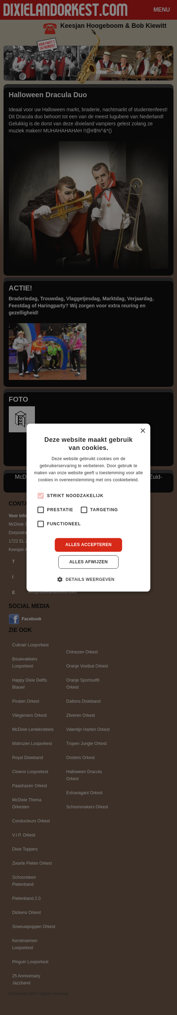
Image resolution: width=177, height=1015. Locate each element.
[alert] (88, 507)
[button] (88, 579)
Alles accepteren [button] (88, 545)
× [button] (142, 431)
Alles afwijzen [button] (88, 561)
